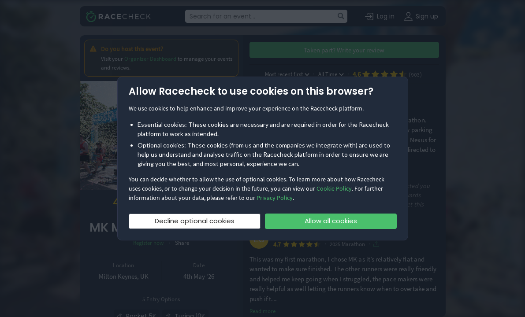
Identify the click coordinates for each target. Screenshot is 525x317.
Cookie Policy (334, 188)
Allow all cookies (331, 220)
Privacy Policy (275, 198)
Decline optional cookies (195, 220)
